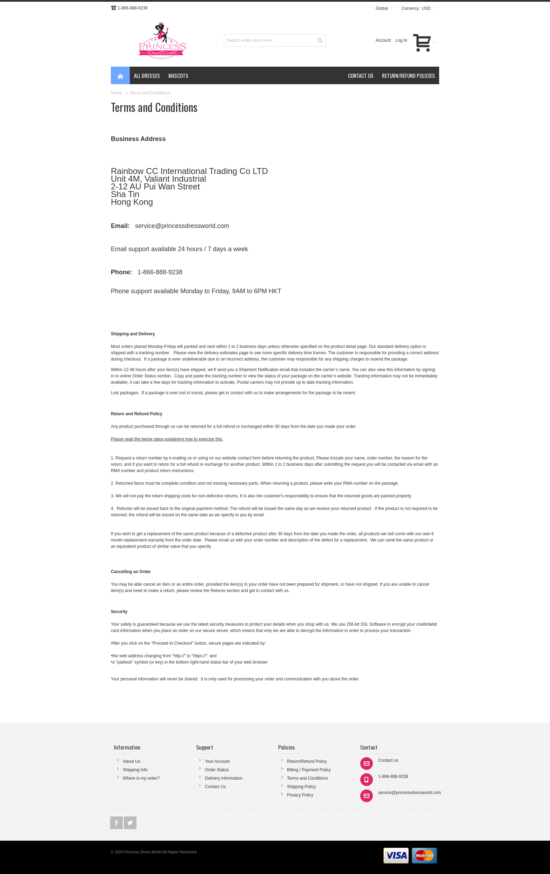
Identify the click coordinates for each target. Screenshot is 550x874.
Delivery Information (223, 778)
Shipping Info (135, 769)
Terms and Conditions (307, 778)
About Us (131, 761)
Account (383, 40)
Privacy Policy (300, 795)
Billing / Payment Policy (309, 769)
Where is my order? (141, 778)
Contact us (388, 760)
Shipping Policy (301, 786)
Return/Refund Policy (307, 761)
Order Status (217, 769)
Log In (401, 40)
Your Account (217, 761)
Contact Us (215, 786)
